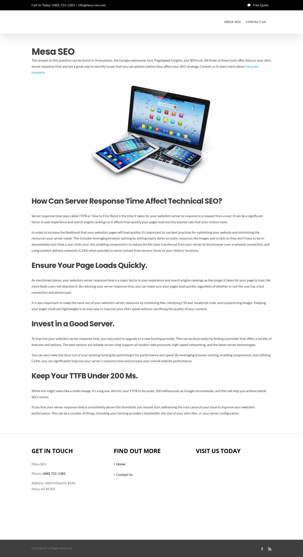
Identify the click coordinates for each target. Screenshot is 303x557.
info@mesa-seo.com (92, 5)
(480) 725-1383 (63, 5)
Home (120, 464)
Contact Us (124, 474)
